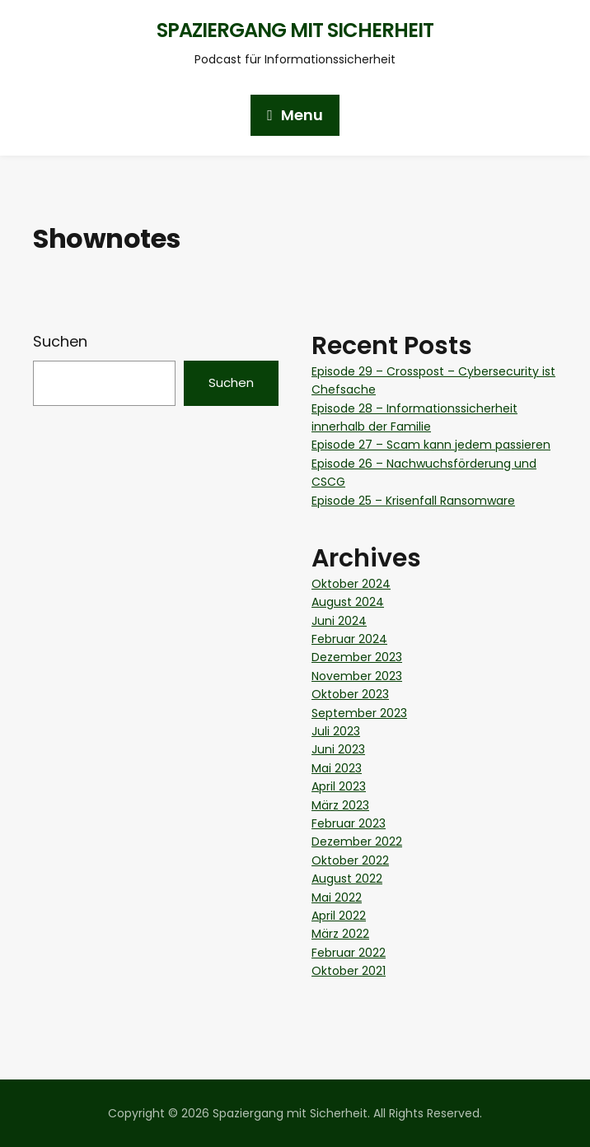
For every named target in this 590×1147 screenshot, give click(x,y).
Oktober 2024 (351, 584)
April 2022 (338, 915)
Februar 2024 (349, 639)
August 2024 (347, 602)
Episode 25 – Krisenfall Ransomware (413, 500)
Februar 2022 (348, 952)
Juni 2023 (338, 749)
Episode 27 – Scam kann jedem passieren (430, 444)
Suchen (60, 341)
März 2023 (340, 805)
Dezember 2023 (356, 657)
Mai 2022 (336, 897)
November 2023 (356, 676)
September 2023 (359, 713)
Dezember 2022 (356, 841)
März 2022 (340, 934)
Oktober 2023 (350, 694)
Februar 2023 (348, 823)
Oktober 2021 (348, 971)
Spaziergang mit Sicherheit (295, 30)
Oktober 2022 (350, 860)
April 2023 (338, 786)
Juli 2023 (335, 731)
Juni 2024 (339, 621)
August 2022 (346, 878)
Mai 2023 (336, 768)
